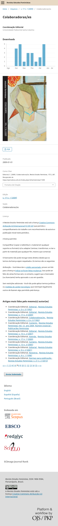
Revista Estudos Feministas (18, 2)
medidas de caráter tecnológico (17, 287)
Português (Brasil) (12, 398)
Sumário (33, 342)
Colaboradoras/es (37, 317)
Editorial (33, 306)
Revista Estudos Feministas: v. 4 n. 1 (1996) (30, 354)
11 (25, 365)
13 (31, 365)
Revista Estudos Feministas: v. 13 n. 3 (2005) (30, 343)
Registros (33, 352)
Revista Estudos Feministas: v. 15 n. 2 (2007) (30, 332)
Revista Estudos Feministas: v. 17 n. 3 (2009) (30, 313)
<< (4, 365)
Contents (33, 323)
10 (23, 365)
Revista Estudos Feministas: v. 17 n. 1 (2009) (30, 337)
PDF (8, 149)
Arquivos (13, 9)
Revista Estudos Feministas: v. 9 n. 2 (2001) (30, 348)
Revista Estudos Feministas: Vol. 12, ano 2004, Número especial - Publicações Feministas (30, 326)
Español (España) (12, 394)
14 (33, 365)
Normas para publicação (40, 358)
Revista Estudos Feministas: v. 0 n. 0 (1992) (30, 308)
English (7, 390)
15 (36, 365)
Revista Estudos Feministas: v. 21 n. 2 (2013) (28, 361)
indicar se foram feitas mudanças (28, 270)
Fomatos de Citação (12, 185)
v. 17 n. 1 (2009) (27, 9)
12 (28, 365)
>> (40, 365)
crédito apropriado (33, 267)
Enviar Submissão (13, 374)
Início (5, 9)
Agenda (33, 336)
